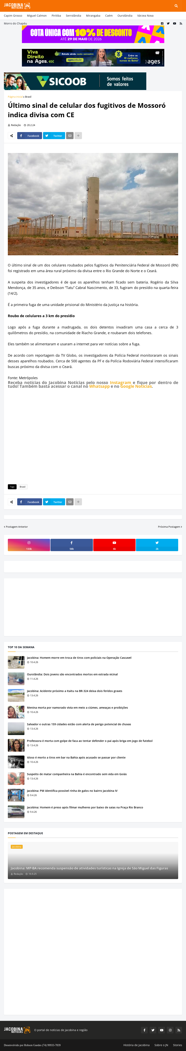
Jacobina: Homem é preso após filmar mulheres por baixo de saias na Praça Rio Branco (85, 807)
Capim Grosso (13, 15)
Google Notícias (136, 386)
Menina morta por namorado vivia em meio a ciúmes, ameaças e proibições (77, 707)
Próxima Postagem (169, 526)
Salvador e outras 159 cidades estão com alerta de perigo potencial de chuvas (79, 724)
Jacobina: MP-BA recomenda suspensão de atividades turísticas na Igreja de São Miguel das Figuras (89, 868)
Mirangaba (93, 15)
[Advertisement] (93, 435)
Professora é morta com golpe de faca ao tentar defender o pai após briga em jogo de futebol (90, 741)
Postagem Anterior (17, 526)
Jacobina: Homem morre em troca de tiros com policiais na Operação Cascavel (79, 658)
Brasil (28, 96)
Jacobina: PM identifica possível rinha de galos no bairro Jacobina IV (72, 791)
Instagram (120, 382)
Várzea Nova (145, 15)
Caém (109, 15)
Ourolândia (125, 15)
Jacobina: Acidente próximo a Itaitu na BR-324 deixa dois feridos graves (74, 691)
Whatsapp (99, 386)
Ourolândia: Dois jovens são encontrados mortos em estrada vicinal (72, 674)
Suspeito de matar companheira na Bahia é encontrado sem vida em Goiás (77, 774)
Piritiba (56, 15)
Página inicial (15, 96)
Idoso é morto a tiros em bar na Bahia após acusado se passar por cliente (76, 757)
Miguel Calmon (37, 15)
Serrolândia (73, 15)
